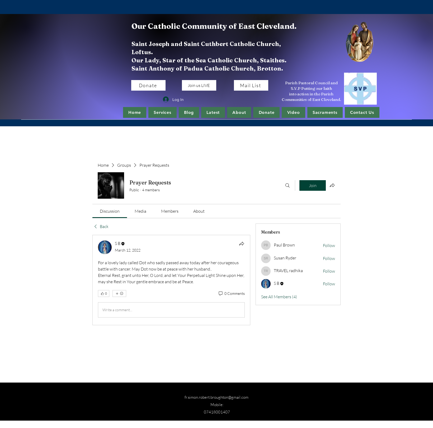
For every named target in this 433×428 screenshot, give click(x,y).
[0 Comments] (231, 293)
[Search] (287, 185)
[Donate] (148, 85)
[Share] (241, 243)
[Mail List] (251, 85)
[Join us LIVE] (199, 85)
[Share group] (332, 185)
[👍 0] (103, 293)
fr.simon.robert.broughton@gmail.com (216, 397)
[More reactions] (119, 293)
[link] (110, 211)
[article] (171, 280)
